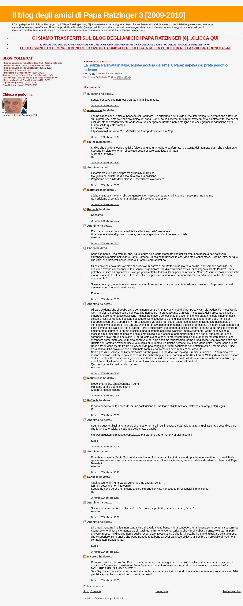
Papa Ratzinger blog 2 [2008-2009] (19, 82)
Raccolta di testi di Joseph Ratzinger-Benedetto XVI (28, 75)
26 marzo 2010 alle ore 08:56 (105, 204)
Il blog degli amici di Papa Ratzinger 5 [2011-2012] (27, 68)
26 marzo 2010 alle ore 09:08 (105, 243)
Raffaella (93, 141)
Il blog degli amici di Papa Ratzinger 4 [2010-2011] (27, 80)
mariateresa (94, 110)
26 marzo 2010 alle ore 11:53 (105, 580)
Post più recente (92, 591)
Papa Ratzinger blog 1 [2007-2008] (19, 85)
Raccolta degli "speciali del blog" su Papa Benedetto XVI (30, 77)
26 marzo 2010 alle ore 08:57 (105, 221)
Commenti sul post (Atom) (108, 598)
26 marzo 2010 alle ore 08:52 (105, 162)
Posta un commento (93, 586)
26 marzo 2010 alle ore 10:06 (105, 446)
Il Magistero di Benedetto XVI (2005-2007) (23, 72)
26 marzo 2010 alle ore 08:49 (105, 137)
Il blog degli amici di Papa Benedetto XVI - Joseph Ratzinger (32, 63)
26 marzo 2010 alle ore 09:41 (105, 373)
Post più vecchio (231, 591)
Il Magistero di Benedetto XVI (16, 70)
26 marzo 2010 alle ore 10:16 (105, 472)
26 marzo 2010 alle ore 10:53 (105, 552)
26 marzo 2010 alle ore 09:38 (105, 299)
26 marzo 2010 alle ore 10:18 (105, 498)
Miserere (92, 556)
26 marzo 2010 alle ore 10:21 (105, 517)
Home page (161, 591)
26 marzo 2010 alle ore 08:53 (105, 185)
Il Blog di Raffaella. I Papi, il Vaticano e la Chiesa (26, 65)
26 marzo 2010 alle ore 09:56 (105, 415)
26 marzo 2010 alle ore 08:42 (105, 105)
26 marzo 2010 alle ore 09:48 (105, 396)
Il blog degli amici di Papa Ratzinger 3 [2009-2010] (98, 15)
